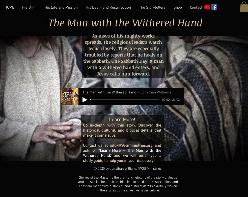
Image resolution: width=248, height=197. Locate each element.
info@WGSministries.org (131, 145)
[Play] (84, 99)
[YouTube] (207, 7)
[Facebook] (214, 7)
